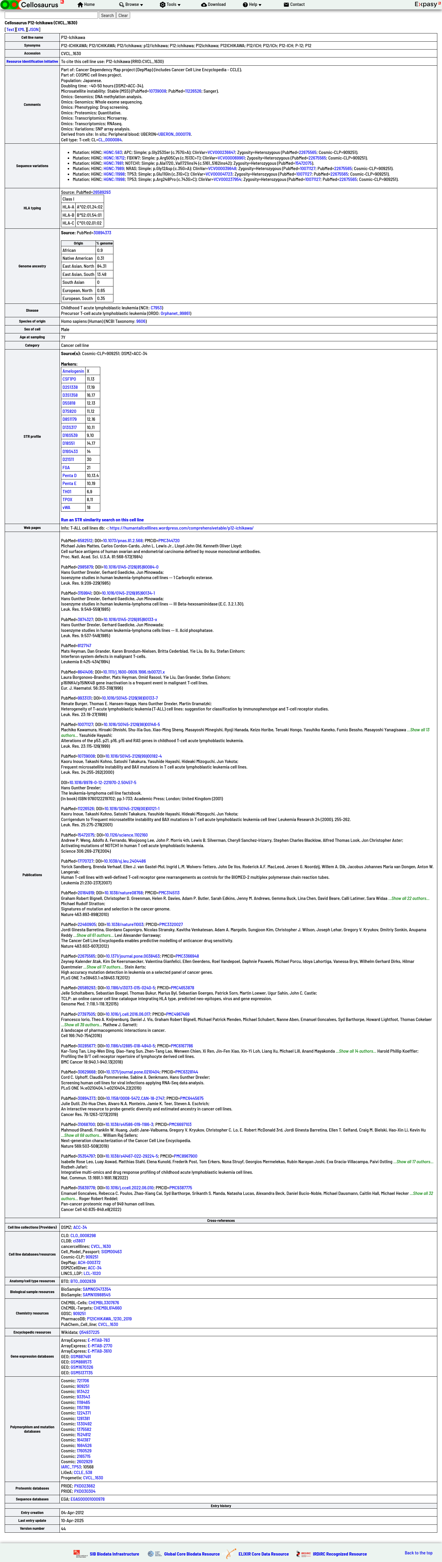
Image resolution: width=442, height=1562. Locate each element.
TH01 (66, 491)
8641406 (85, 671)
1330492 (84, 1423)
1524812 (84, 1434)
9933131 (84, 698)
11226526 (193, 91)
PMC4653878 (182, 987)
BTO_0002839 (83, 1281)
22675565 (308, 152)
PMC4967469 (178, 1014)
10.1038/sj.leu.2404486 (125, 861)
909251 (92, 1256)
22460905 (87, 924)
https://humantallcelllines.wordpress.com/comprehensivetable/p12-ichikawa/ (182, 527)
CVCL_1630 (101, 1246)
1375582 (84, 1429)
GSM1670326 (82, 1367)
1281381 (83, 1418)
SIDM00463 (111, 1251)
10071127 (307, 168)
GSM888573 (81, 1361)
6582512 (85, 540)
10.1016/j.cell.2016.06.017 (128, 1014)
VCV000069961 (231, 157)
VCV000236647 (221, 152)
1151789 (83, 1407)
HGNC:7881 (113, 163)
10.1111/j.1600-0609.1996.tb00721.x (134, 671)
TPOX (67, 499)
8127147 (84, 645)
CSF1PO (69, 378)
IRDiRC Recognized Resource (340, 1553)
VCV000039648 (222, 168)
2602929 (85, 1461)
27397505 (86, 1014)
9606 (140, 321)
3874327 (85, 619)
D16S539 (70, 435)
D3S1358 (70, 395)
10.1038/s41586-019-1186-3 (129, 1124)
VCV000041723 (218, 174)
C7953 (156, 307)
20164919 (86, 892)
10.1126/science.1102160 (126, 834)
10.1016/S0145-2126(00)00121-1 (132, 808)
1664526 (84, 1445)
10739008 (157, 91)
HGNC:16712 (114, 157)
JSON (34, 29)
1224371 (84, 1412)
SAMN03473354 (97, 1289)
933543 (83, 1396)
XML (21, 29)
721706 (83, 1380)
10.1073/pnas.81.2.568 (123, 540)
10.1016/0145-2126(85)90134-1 (128, 593)
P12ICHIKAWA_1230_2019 (109, 1318)
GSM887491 (81, 1356)
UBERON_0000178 (174, 134)
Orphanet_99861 (175, 313)
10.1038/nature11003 (124, 924)
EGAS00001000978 (88, 1499)
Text (10, 29)
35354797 (86, 1156)
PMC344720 (169, 540)
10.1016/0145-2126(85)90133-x (130, 619)
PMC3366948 (187, 956)
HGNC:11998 (114, 174)
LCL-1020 (92, 1273)
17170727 (85, 861)
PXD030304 (85, 1491)
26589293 (101, 192)
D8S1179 (69, 419)
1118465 (83, 1402)
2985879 (85, 566)
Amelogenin (73, 371)
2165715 (84, 1456)
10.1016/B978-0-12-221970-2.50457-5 (102, 782)
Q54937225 (89, 1332)
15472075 (303, 163)
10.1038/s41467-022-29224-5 (132, 1156)
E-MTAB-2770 (100, 1345)
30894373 (102, 232)
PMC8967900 (185, 1156)
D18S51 (68, 443)
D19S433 (70, 451)
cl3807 (79, 1240)
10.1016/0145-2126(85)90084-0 (131, 566)
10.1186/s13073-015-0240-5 (130, 987)
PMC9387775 (180, 1187)
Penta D (69, 475)
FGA (66, 467)
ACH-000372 (89, 1262)
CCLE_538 (83, 1472)
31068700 (86, 1124)
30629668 (87, 1071)
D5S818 (68, 403)
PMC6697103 (180, 1124)
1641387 (83, 1439)
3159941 (84, 593)
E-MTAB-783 (99, 1340)
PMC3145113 (169, 892)
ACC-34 (80, 1227)
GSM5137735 (82, 1372)
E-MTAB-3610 (100, 1351)
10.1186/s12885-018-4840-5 (130, 1045)
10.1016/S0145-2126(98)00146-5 (132, 724)
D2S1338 (70, 387)
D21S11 (68, 459)
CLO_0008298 (83, 1235)
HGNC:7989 (113, 168)
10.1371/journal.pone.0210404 (132, 1071)
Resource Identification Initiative (32, 61)
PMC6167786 (182, 1045)
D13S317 (69, 427)
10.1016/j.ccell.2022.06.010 (129, 1187)
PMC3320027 (171, 924)
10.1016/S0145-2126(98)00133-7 (130, 698)
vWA (66, 507)
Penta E (69, 483)
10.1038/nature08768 (124, 892)
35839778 (86, 1187)
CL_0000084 (110, 139)
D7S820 (69, 411)
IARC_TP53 (71, 1466)
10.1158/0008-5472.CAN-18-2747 (135, 1098)
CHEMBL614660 (108, 1307)
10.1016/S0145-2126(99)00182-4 (134, 756)
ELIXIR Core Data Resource (264, 1553)
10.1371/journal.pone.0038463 (132, 956)
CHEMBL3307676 (104, 1302)
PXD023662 (84, 1485)
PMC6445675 (192, 1098)
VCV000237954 (227, 179)
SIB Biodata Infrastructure (114, 1553)
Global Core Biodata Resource (192, 1553)
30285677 (86, 1045)
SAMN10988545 (96, 1294)
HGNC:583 (112, 152)
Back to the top (419, 1552)
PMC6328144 (186, 1071)
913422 (83, 1391)
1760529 (84, 1450)
